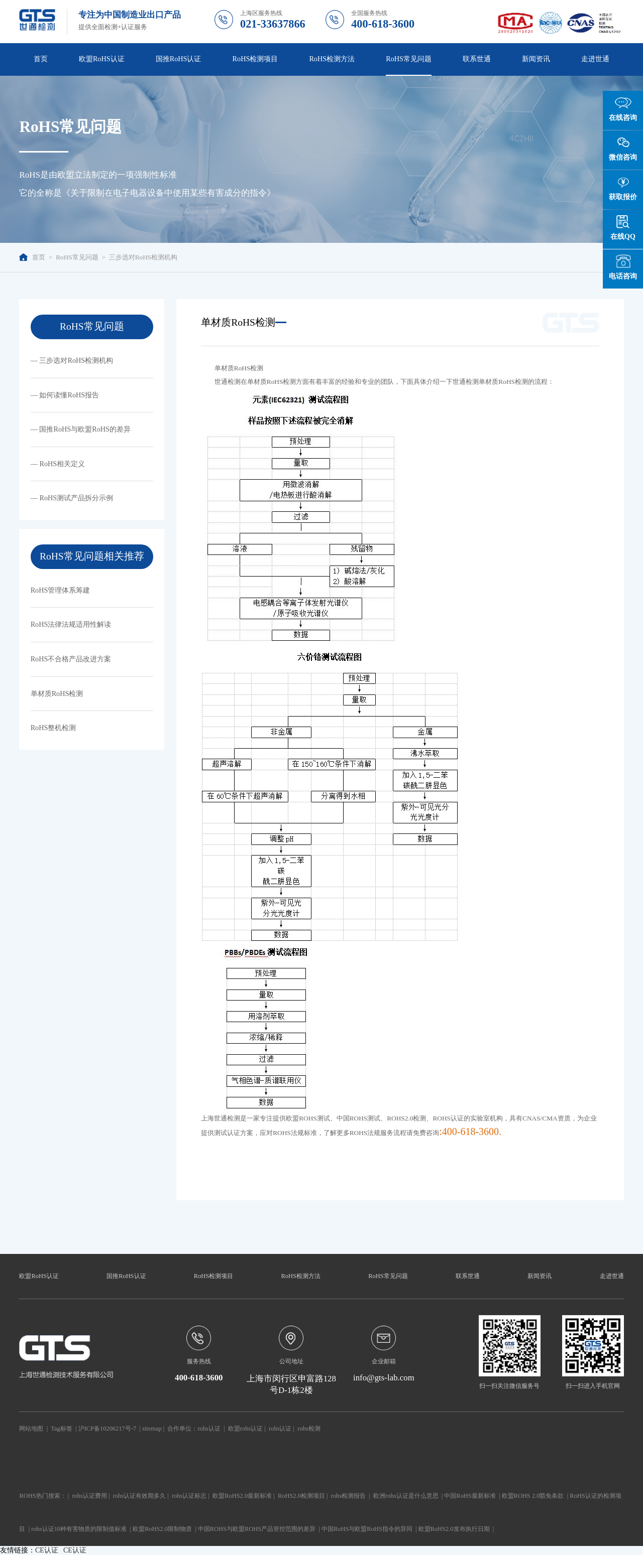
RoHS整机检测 (53, 728)
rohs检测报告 (348, 1495)
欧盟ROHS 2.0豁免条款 (533, 1495)
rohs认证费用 (89, 1495)
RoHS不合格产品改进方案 (71, 659)
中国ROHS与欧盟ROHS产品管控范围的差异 (256, 1528)
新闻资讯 (536, 59)
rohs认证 (208, 1428)
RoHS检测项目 (255, 59)
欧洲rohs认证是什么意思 (405, 1495)
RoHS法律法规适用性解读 (71, 624)
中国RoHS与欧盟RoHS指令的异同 (367, 1528)
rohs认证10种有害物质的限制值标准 (79, 1528)
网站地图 (31, 1428)
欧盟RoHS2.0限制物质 (162, 1528)
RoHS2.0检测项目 (301, 1495)
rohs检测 (308, 1428)
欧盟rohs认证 (245, 1428)
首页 (41, 59)
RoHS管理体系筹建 (60, 590)
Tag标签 (61, 1428)
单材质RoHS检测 (57, 693)
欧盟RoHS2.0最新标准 (242, 1495)
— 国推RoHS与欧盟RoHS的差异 (81, 429)
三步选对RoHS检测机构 (143, 257)
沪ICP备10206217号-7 (107, 1428)
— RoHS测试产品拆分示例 (72, 498)
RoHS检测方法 (332, 59)
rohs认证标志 (189, 1495)
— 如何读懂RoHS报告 (65, 395)
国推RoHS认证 (178, 59)
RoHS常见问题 (409, 59)
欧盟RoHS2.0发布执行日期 (454, 1528)
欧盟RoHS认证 (102, 59)
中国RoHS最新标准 (469, 1495)
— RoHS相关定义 (58, 464)
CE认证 (46, 1550)
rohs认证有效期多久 (139, 1495)
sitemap (152, 1428)
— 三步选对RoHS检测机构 (72, 360)
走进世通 (595, 59)
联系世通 (477, 59)
